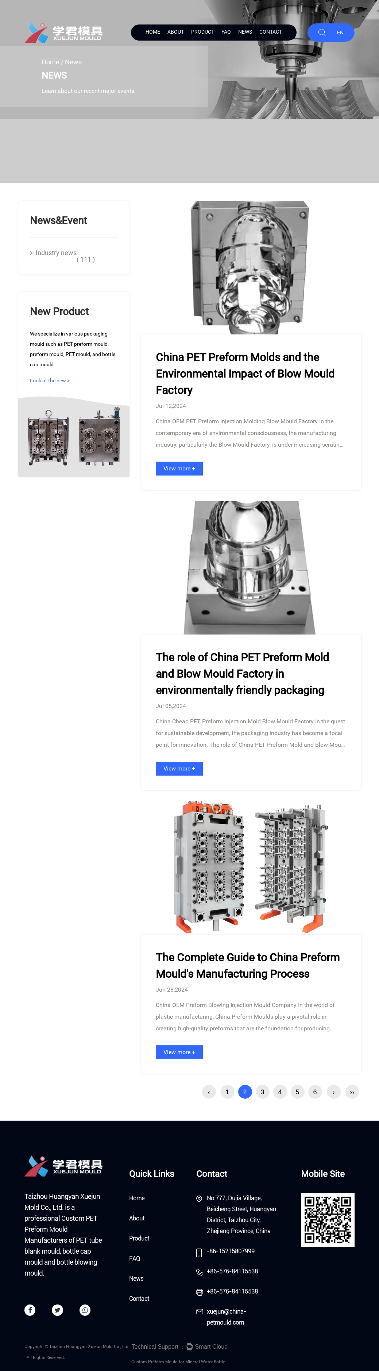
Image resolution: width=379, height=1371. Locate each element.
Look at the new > (50, 380)
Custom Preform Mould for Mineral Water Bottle (178, 1361)
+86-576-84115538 (232, 1271)
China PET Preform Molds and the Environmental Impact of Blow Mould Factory (245, 374)
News (245, 32)
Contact (270, 32)
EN (340, 32)
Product (202, 32)
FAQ (226, 32)
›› (352, 1092)
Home (153, 32)
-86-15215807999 (231, 1251)
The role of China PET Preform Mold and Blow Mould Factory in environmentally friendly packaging (242, 674)
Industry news (62, 256)
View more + (179, 468)
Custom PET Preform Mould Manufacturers (60, 1229)
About (175, 32)
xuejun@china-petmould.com (226, 1317)
